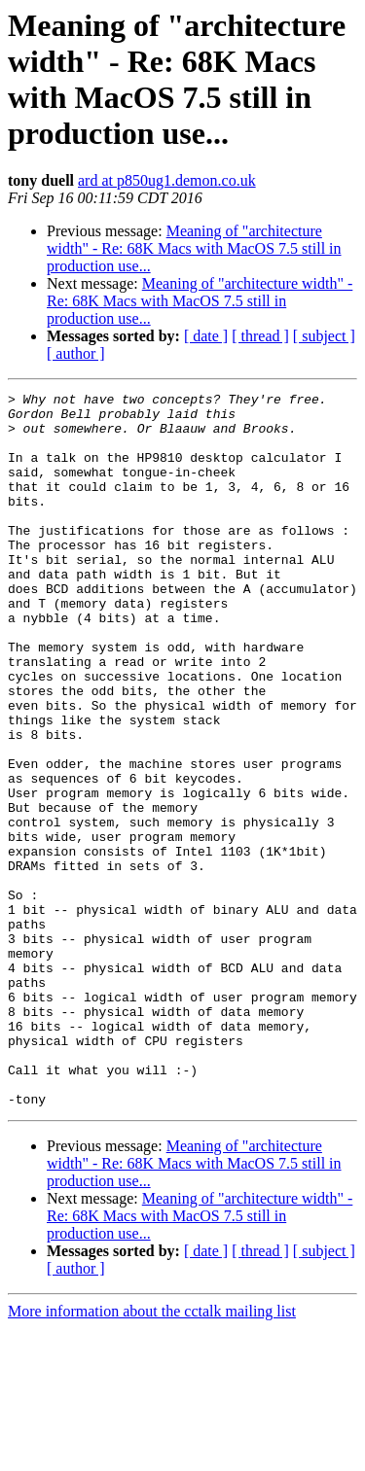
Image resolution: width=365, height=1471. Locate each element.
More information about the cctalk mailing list (152, 1454)
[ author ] (76, 353)
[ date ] (206, 336)
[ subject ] (324, 336)
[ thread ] (260, 336)
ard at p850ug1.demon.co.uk (167, 180)
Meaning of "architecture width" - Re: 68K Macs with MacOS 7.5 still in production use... (194, 248)
